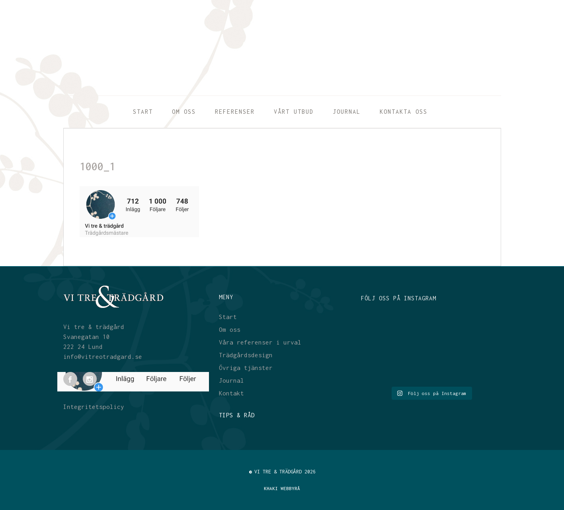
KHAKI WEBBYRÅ (282, 488)
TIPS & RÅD (237, 415)
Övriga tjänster (246, 367)
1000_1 (97, 166)
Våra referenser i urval (260, 342)
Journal (231, 380)
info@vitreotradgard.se (102, 356)
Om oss (229, 329)
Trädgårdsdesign (246, 354)
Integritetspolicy (93, 406)
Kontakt (231, 393)
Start (228, 316)
